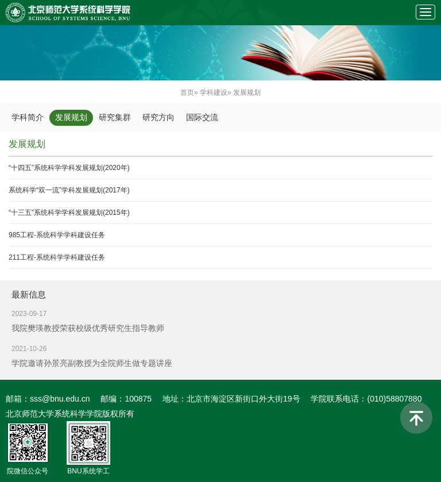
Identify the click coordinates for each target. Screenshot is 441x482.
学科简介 (27, 117)
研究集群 (115, 117)
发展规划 (71, 117)
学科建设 (213, 92)
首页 (187, 92)
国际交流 (202, 117)
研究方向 (158, 117)
